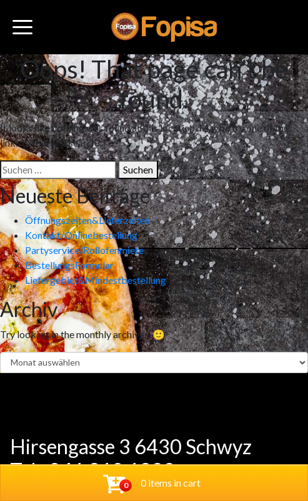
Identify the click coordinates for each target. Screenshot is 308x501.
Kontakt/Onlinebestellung (81, 235)
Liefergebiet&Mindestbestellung (95, 280)
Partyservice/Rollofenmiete (84, 250)
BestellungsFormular (69, 265)
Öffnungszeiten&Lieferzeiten (87, 220)
